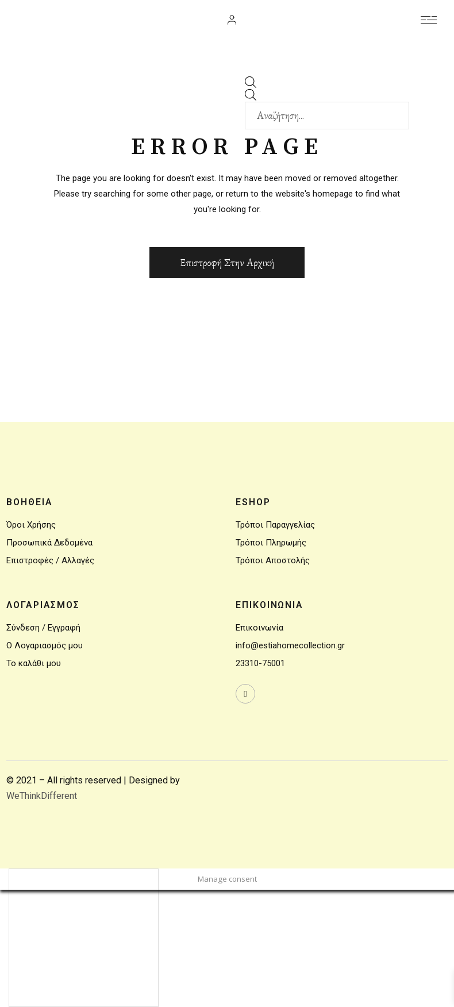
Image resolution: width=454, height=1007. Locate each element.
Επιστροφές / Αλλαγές (50, 560)
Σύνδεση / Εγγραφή (43, 627)
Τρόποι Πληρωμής (271, 542)
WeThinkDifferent (41, 795)
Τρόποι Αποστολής (273, 560)
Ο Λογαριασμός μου (44, 645)
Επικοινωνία (259, 627)
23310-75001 (260, 663)
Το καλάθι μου (33, 663)
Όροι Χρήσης (31, 525)
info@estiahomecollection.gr (290, 645)
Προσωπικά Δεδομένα (49, 542)
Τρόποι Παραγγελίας (275, 525)
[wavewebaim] (429, 20)
